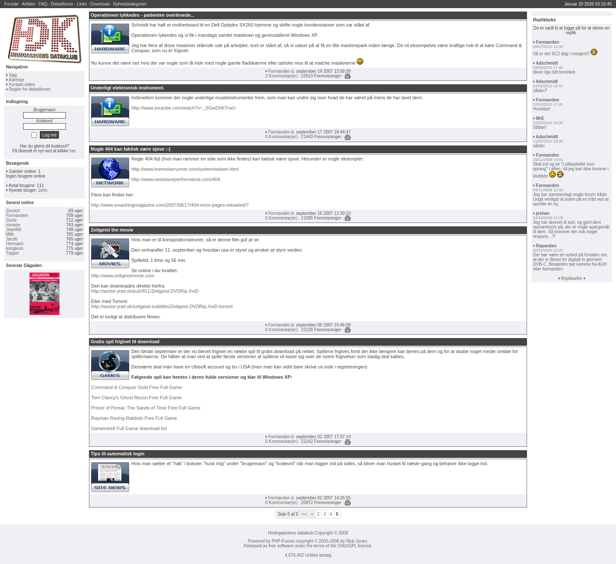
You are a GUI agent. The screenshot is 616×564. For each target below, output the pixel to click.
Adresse (16, 79)
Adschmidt (547, 63)
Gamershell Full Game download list (129, 428)
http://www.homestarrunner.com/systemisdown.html (185, 169)
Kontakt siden (22, 84)
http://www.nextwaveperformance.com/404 (175, 179)
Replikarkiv (571, 278)
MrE (540, 118)
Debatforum (62, 4)
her (73, 150)
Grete (11, 220)
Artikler (28, 4)
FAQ (43, 4)
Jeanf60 (13, 229)
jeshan (543, 213)
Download (99, 4)
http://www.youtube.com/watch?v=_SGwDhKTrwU (183, 107)
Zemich (13, 210)
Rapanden (546, 245)
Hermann (15, 243)
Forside (11, 4)
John (42, 190)
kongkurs (15, 248)
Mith (10, 234)
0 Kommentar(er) (281, 136)
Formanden (17, 215)
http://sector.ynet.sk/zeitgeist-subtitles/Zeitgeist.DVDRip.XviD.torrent (162, 306)
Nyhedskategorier (129, 4)
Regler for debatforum (29, 89)
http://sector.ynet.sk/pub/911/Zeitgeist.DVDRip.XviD (144, 291)
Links (82, 4)
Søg (13, 75)
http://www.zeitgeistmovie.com (122, 275)
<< (304, 514)
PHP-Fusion (283, 541)
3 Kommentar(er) (281, 76)
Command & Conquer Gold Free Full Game (136, 387)
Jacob (12, 239)
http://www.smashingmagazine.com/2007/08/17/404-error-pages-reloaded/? (170, 205)
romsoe (13, 225)
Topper (12, 253)
